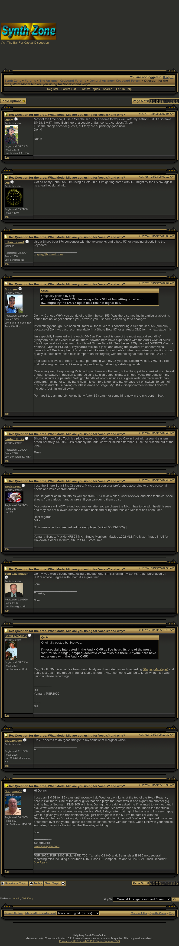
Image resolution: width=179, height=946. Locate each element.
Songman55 (13, 791)
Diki (24, 898)
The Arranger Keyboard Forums (62, 80)
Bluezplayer (13, 740)
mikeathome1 (14, 242)
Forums (30, 80)
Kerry (30, 898)
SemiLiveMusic (16, 636)
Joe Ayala (40, 862)
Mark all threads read (40, 913)
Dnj (7, 182)
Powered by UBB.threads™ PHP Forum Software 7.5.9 (89, 941)
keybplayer (13, 486)
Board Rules (13, 913)
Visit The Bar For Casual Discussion (25, 42)
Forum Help (124, 89)
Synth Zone (12, 80)
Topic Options (13, 101)
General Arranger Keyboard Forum (115, 80)
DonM (9, 120)
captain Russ (14, 439)
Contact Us (138, 913)
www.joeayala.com (46, 846)
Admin (16, 898)
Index (36, 883)
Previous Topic (14, 883)
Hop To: (108, 899)
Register (52, 89)
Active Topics (91, 89)
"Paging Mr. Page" (155, 669)
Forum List (69, 89)
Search (107, 89)
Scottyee (11, 289)
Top (7, 157)
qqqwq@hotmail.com (48, 254)
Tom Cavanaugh (17, 573)
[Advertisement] (117, 33)
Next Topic (55, 883)
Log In (168, 77)
